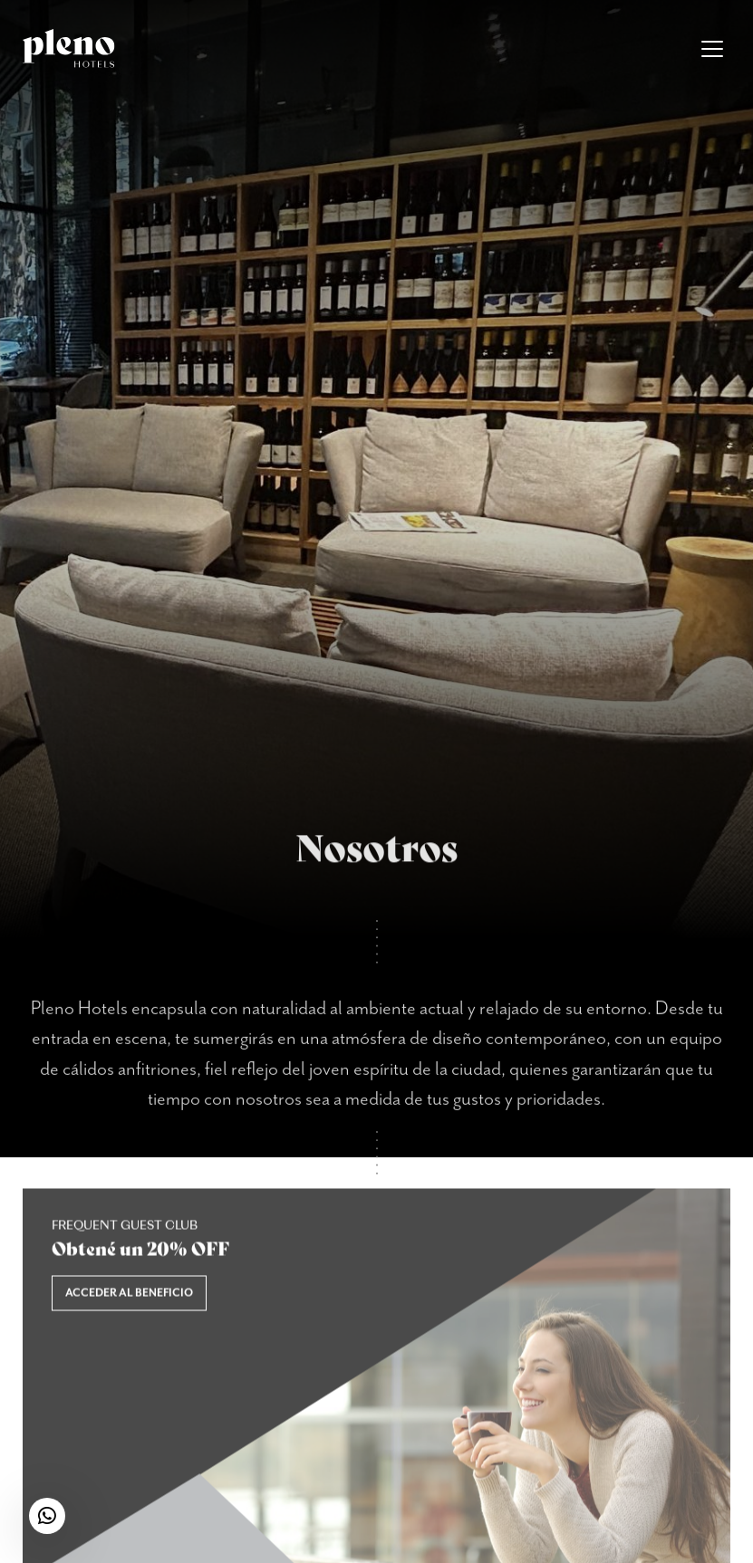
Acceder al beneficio (129, 1300)
